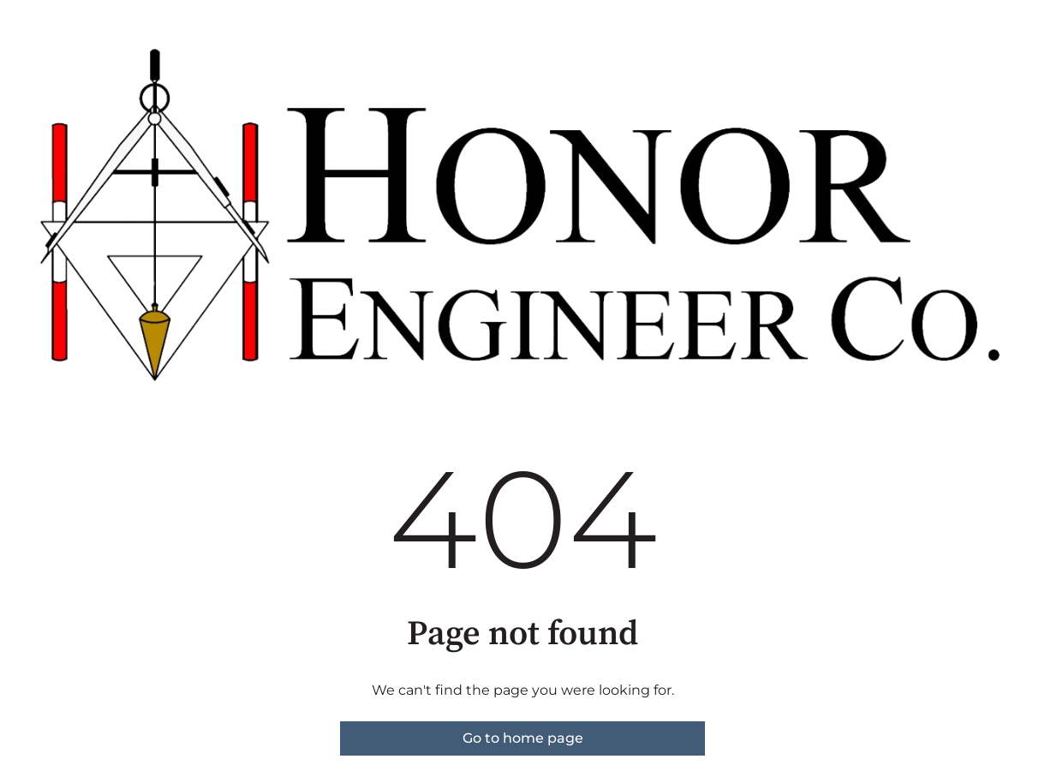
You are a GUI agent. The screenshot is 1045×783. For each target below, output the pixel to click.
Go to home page (523, 738)
